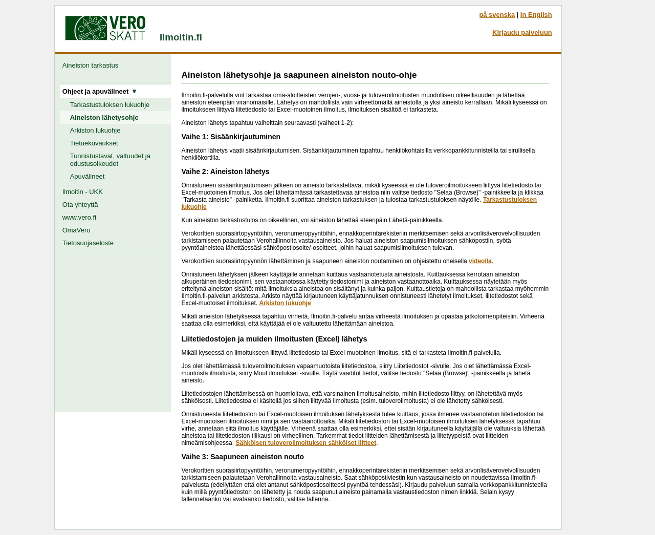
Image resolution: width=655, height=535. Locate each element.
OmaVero (76, 230)
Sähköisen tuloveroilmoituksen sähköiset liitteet (305, 442)
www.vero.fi (79, 217)
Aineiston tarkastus (92, 65)
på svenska (497, 14)
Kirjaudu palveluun (522, 32)
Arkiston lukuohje (95, 130)
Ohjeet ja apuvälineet (99, 91)
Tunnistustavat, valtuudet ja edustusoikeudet (110, 159)
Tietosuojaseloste (88, 243)
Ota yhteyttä (80, 204)
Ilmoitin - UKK (82, 192)
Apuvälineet (87, 176)
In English (536, 14)
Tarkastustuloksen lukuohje (110, 105)
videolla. (481, 261)
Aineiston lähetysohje (104, 117)
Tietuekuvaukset (94, 143)
